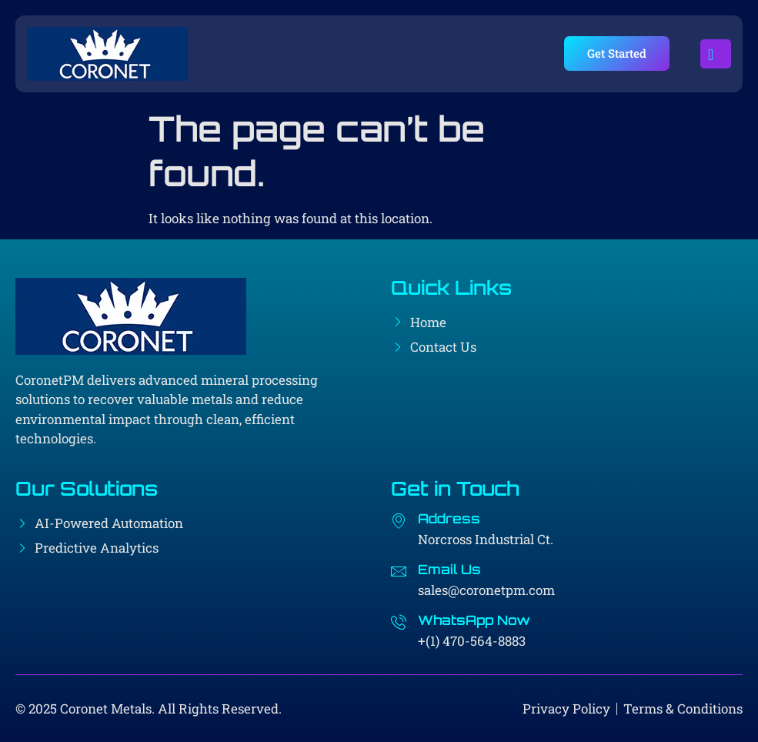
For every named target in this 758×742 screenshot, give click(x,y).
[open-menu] (715, 54)
